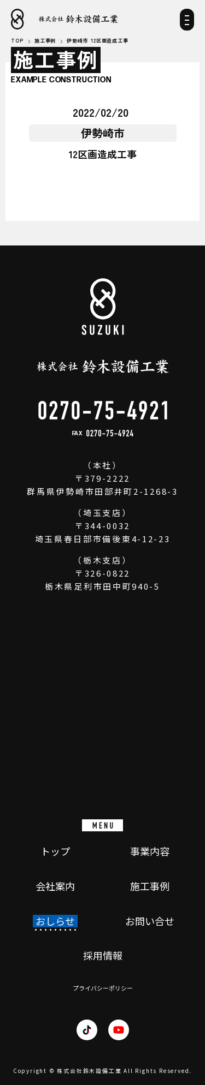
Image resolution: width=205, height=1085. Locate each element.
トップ (55, 851)
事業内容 (149, 851)
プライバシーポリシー (103, 988)
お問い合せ (149, 921)
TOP (17, 41)
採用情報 (102, 955)
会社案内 (55, 886)
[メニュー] (187, 23)
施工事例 (149, 886)
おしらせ (55, 921)
